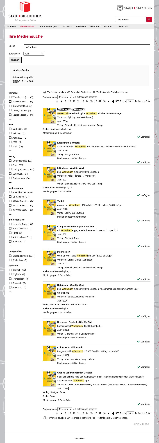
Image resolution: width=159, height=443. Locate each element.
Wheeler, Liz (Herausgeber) (21, 97)
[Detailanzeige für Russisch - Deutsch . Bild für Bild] (74, 322)
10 (69, 101)
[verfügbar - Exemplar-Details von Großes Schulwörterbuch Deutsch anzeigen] (143, 404)
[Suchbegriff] (131, 20)
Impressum (79, 438)
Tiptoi (15, 233)
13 (83, 101)
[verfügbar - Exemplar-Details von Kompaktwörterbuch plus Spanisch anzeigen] (143, 246)
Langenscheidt (20, 161)
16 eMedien (18, 197)
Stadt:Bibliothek (20, 256)
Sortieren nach (50, 97)
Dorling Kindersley (21, 169)
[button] (28, 26)
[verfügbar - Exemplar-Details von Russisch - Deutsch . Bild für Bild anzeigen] (143, 342)
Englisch (17, 274)
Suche (12, 46)
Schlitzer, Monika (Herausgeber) (21, 101)
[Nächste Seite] (109, 101)
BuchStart (17, 241)
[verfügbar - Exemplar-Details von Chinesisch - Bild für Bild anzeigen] (143, 367)
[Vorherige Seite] (61, 101)
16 (95, 101)
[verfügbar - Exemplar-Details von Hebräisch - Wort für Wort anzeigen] (143, 316)
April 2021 (17, 138)
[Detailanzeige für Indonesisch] (63, 252)
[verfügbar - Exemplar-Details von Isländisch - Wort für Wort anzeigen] (143, 195)
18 (104, 101)
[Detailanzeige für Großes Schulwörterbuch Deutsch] (74, 372)
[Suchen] (149, 19)
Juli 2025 (17, 133)
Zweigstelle (14, 53)
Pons (15, 165)
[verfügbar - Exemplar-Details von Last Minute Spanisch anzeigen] (143, 162)
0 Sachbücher (19, 192)
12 (78, 101)
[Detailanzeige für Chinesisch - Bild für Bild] (70, 347)
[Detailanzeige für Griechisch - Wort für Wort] (70, 109)
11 (74, 101)
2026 (15, 142)
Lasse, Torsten (20, 110)
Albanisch (17, 287)
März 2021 (18, 129)
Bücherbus (18, 260)
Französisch (18, 279)
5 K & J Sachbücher (21, 201)
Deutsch (16, 270)
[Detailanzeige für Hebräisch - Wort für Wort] (70, 285)
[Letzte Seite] (113, 101)
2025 (15, 146)
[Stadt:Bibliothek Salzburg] (25, 11)
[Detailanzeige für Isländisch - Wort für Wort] (70, 168)
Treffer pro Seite (142, 101)
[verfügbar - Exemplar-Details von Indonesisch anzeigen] (143, 279)
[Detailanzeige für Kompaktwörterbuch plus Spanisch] (75, 226)
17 (100, 101)
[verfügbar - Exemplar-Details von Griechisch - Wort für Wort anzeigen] (143, 137)
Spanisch (17, 283)
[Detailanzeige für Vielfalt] (60, 201)
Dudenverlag (19, 178)
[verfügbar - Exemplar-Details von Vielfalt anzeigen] (143, 221)
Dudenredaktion (20, 106)
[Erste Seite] (57, 101)
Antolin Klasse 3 (20, 237)
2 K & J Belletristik (21, 205)
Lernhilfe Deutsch (21, 224)
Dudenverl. (18, 174)
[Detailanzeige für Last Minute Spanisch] (68, 143)
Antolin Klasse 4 (20, 228)
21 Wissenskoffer (21, 210)
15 (91, 101)
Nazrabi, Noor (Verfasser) (21, 115)
